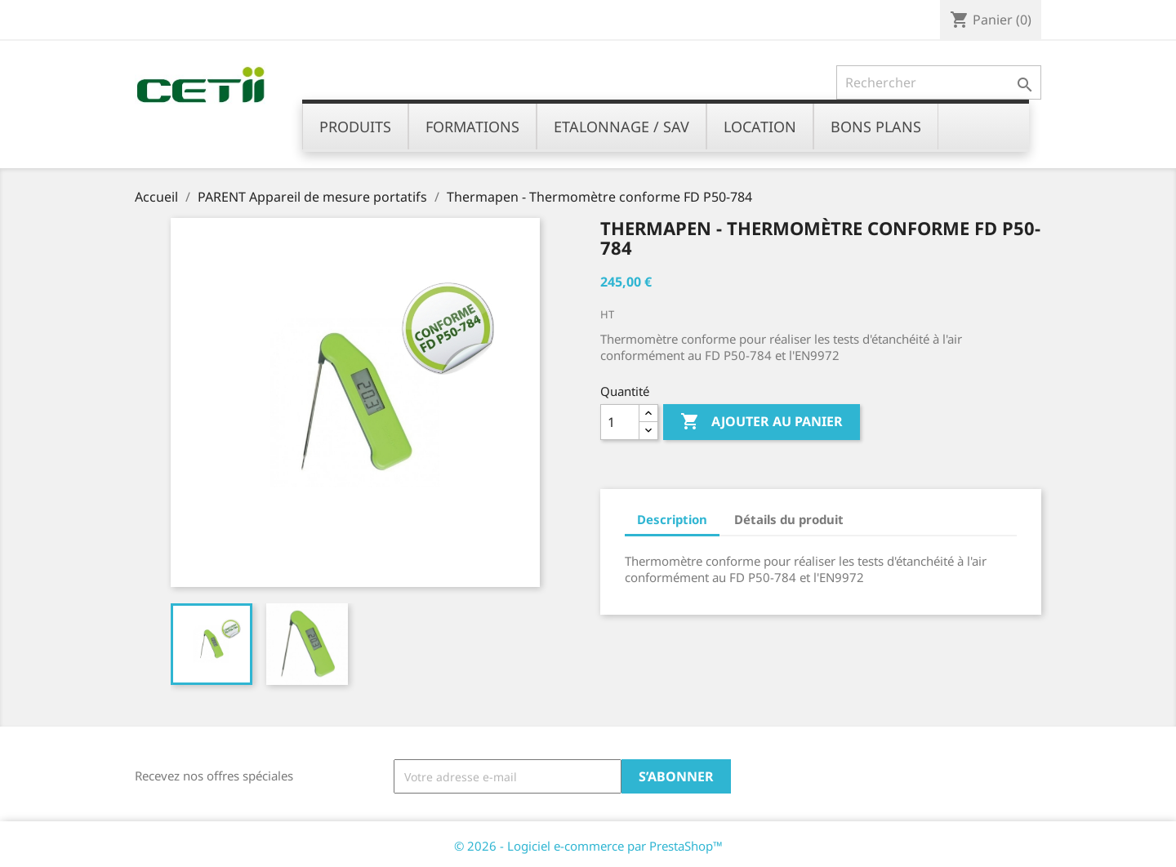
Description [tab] (672, 519)
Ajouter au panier (761, 422)
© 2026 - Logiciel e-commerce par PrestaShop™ (588, 846)
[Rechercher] (938, 82)
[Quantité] (619, 422)
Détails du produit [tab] (789, 519)
